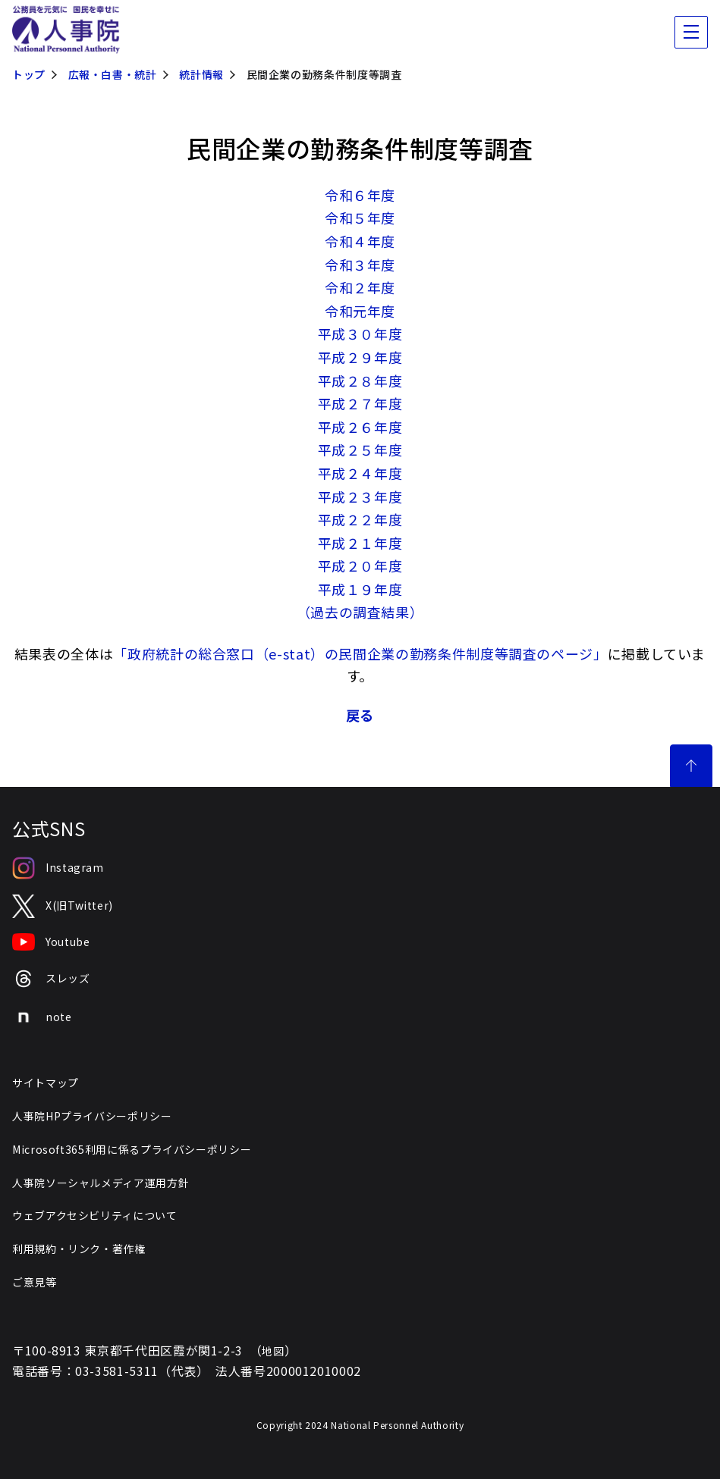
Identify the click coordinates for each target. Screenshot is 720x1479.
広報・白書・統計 (112, 74)
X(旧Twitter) (62, 906)
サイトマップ (45, 1082)
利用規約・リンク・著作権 (79, 1248)
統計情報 (201, 74)
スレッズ (51, 979)
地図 (273, 1350)
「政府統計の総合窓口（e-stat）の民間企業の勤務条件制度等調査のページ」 (360, 653)
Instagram (58, 868)
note (42, 1017)
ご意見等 (34, 1281)
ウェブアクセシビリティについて (95, 1215)
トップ (29, 74)
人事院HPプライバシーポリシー (92, 1115)
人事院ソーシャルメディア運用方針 (100, 1182)
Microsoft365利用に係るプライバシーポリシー (131, 1149)
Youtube (51, 942)
